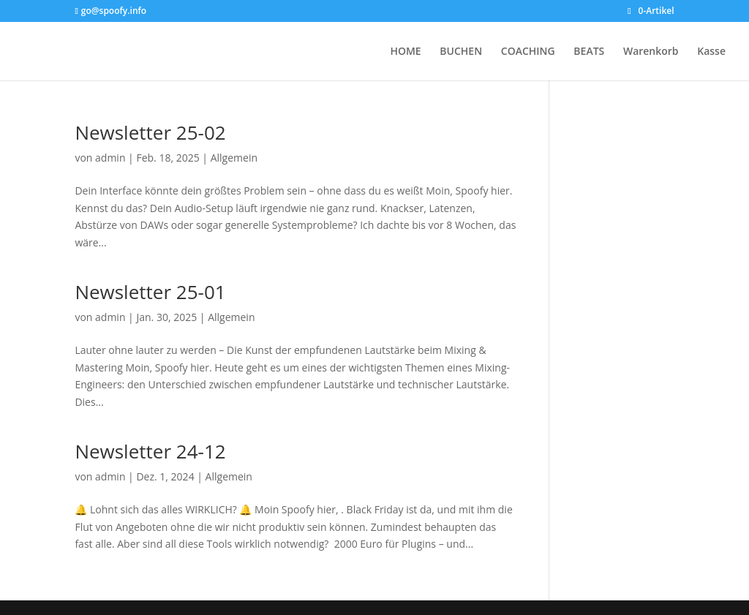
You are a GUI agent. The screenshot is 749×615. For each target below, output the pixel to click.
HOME (405, 52)
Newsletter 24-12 (150, 451)
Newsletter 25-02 (150, 132)
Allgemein (234, 158)
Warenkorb (651, 52)
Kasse (711, 52)
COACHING (528, 52)
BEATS (588, 52)
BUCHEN (461, 52)
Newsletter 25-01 (150, 292)
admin (110, 158)
